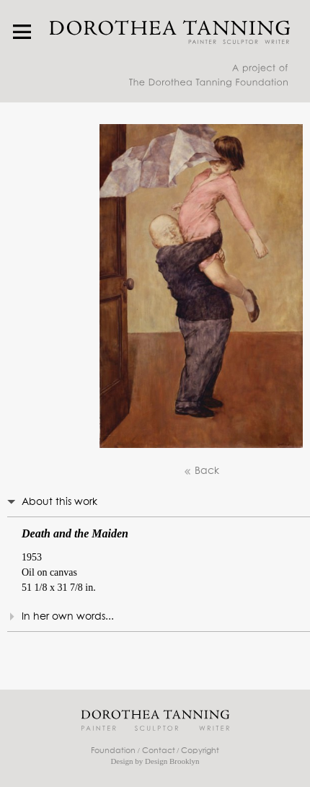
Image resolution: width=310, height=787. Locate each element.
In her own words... (68, 617)
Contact (158, 751)
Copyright (200, 751)
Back (201, 471)
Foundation (113, 751)
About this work (59, 502)
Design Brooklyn (172, 761)
